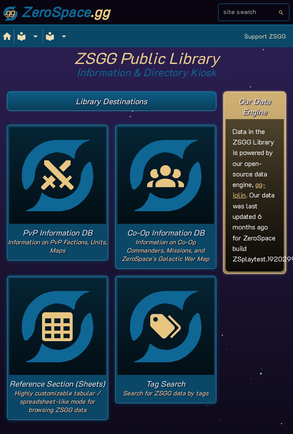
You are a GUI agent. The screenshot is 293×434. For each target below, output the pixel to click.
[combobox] (250, 15)
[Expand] (28, 36)
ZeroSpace (56, 11)
